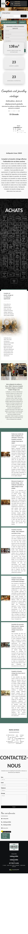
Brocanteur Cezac (17, 739)
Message (3, 793)
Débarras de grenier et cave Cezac (15, 738)
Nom (2, 777)
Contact (22, 22)
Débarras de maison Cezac (8, 737)
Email (2, 782)
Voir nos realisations (9, 22)
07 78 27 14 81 (17, 5)
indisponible (17, 1)
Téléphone (3, 788)
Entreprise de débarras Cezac (21, 740)
